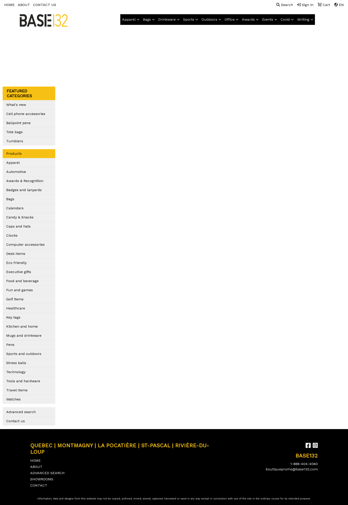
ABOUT (24, 5)
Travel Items (17, 390)
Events (267, 19)
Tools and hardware (23, 381)
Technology (16, 372)
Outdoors (209, 19)
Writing (303, 19)
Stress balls (16, 363)
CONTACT (38, 485)
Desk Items (15, 254)
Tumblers (14, 141)
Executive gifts (18, 272)
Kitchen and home (22, 326)
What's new (16, 105)
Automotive (16, 172)
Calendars (15, 208)
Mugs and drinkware (24, 335)
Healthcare (15, 308)
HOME (9, 5)
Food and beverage (22, 281)
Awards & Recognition (24, 181)
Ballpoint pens (18, 123)
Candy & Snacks (20, 217)
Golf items (15, 299)
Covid (285, 19)
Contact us (15, 421)
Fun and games (19, 290)
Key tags (13, 317)
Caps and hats (18, 226)
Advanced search (21, 412)
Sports (188, 19)
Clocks (12, 235)
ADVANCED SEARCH (47, 473)
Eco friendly (16, 263)
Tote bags (14, 132)
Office (230, 19)
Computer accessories (25, 244)
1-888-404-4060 (304, 464)
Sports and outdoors (23, 354)
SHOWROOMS (41, 479)
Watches (13, 399)
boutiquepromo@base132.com (292, 469)
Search (284, 5)
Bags (147, 19)
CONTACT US (44, 5)
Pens (10, 345)
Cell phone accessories (25, 114)
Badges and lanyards (24, 190)
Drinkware (167, 19)
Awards (248, 19)
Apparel (129, 19)
